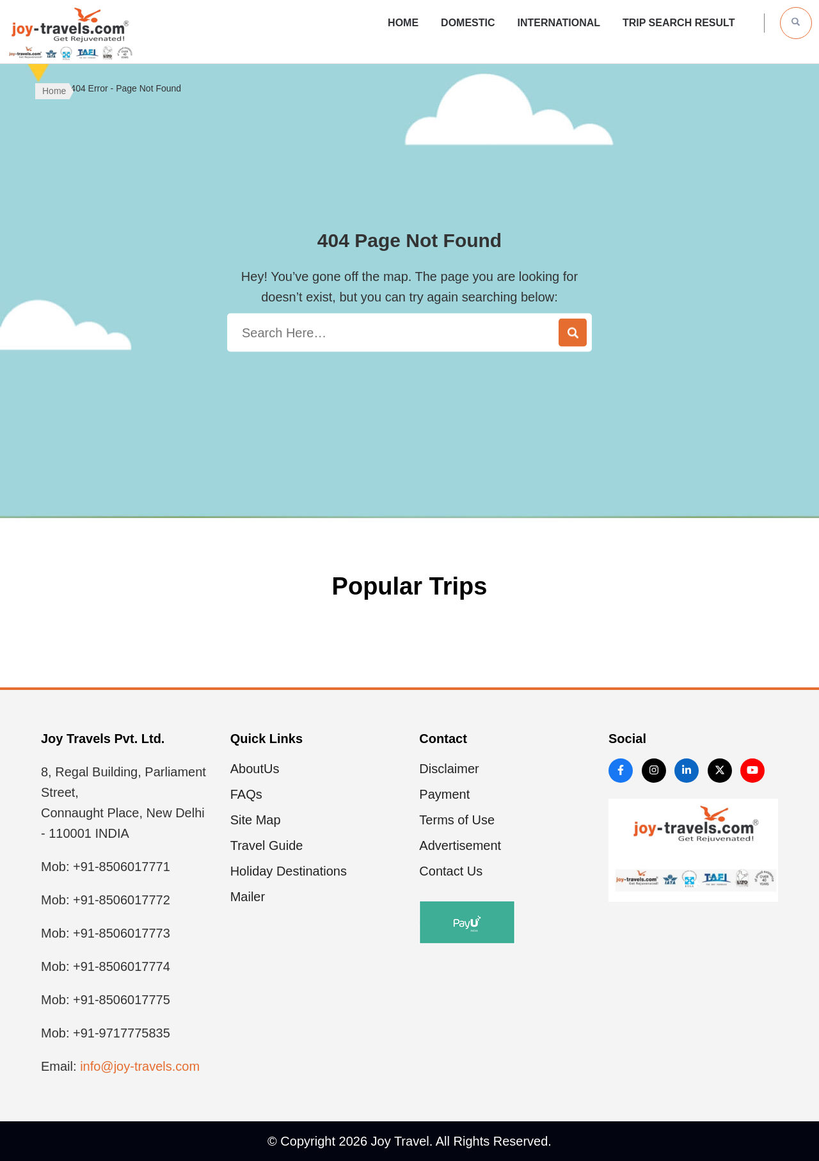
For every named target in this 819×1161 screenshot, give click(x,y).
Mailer (247, 897)
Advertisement (460, 845)
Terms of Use (457, 820)
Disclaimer (449, 769)
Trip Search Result (679, 22)
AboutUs (255, 769)
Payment (444, 794)
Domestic (468, 22)
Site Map (255, 820)
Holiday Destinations (288, 871)
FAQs (246, 794)
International (559, 22)
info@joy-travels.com (140, 1066)
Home (403, 22)
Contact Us (450, 871)
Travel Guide (266, 845)
